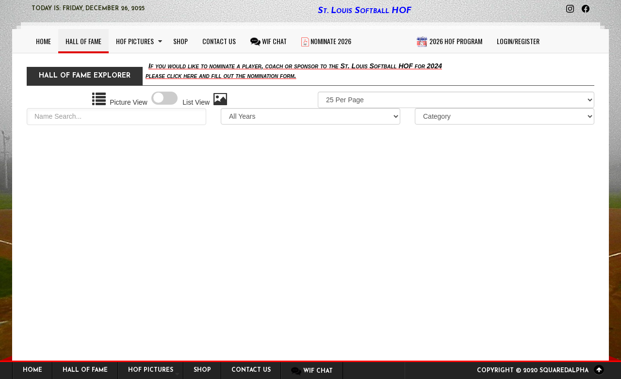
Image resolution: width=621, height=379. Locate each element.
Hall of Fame (83, 41)
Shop (180, 41)
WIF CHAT (268, 41)
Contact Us (219, 41)
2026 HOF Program (449, 42)
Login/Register (518, 41)
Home (43, 41)
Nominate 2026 (326, 41)
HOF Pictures (135, 41)
